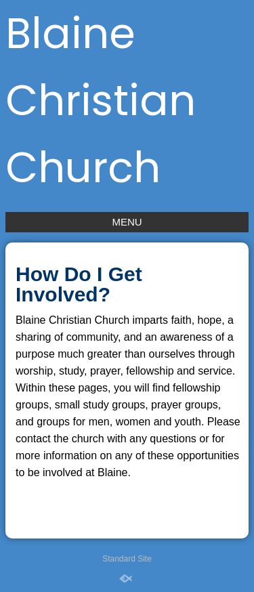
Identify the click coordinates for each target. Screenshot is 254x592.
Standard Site (127, 559)
